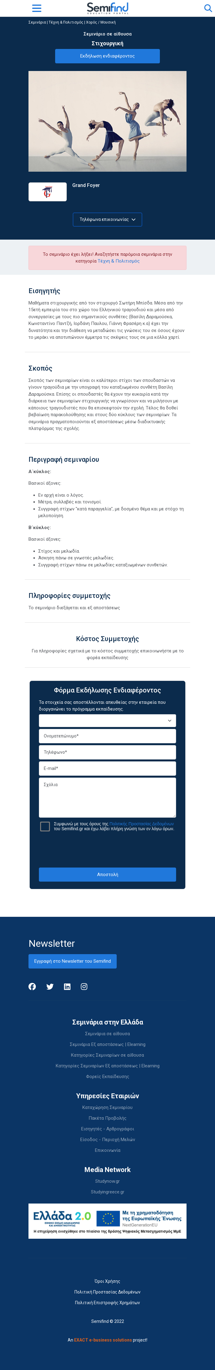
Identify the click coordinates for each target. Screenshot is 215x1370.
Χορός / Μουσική (101, 22)
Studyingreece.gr (107, 1192)
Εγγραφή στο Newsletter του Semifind (72, 961)
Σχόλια (107, 798)
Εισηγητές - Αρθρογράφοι (107, 1129)
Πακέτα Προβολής (107, 1118)
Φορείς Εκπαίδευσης (107, 1076)
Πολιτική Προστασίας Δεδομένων (107, 1292)
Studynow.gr (107, 1181)
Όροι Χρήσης (107, 1281)
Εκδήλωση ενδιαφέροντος (107, 56)
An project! (107, 1340)
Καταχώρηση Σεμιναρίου (107, 1107)
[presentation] (107, 849)
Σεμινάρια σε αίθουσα (107, 1033)
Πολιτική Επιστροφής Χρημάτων (107, 1302)
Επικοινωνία (107, 1150)
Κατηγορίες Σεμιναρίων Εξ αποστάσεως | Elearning (108, 1066)
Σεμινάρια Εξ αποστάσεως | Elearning (107, 1044)
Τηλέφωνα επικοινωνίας (108, 219)
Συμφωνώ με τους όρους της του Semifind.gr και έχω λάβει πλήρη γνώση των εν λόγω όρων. (114, 826)
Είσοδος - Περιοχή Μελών (107, 1139)
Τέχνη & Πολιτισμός (66, 22)
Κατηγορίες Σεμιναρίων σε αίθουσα (107, 1055)
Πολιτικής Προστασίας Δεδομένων (142, 823)
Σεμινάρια (37, 22)
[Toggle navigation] (36, 8)
